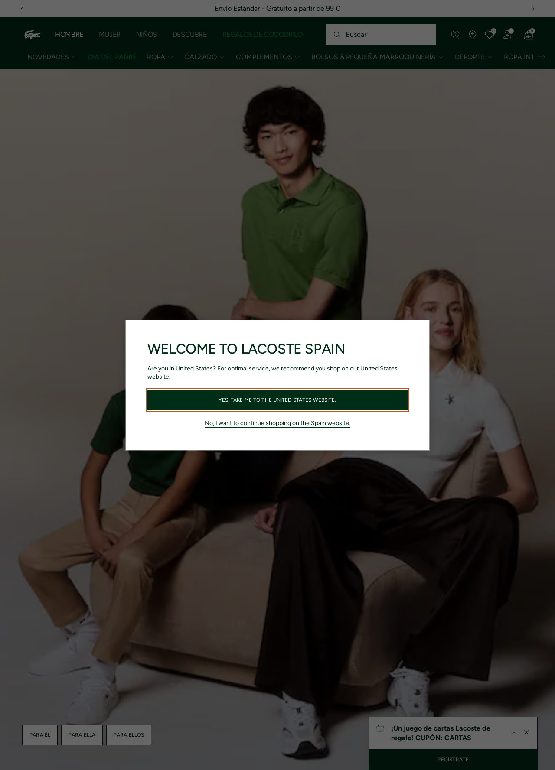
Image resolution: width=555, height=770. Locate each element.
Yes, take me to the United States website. (277, 400)
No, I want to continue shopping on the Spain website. (277, 423)
